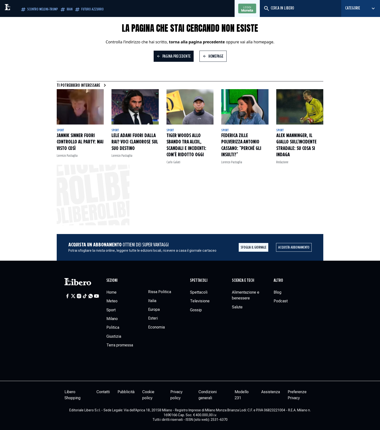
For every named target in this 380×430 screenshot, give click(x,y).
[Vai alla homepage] (18, 8)
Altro (278, 280)
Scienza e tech (243, 280)
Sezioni (112, 280)
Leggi (247, 9)
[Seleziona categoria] (360, 8)
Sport (60, 130)
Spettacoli (198, 280)
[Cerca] (266, 8)
